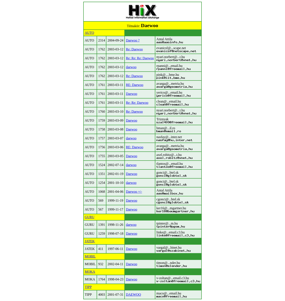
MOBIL (90, 256)
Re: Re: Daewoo (137, 102)
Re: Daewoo (134, 49)
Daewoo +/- (134, 191)
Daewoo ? (132, 40)
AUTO (89, 33)
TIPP (88, 287)
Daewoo (131, 94)
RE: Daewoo (134, 85)
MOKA (90, 271)
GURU (89, 217)
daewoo (131, 67)
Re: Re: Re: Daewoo (140, 58)
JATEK (90, 241)
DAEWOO (133, 294)
